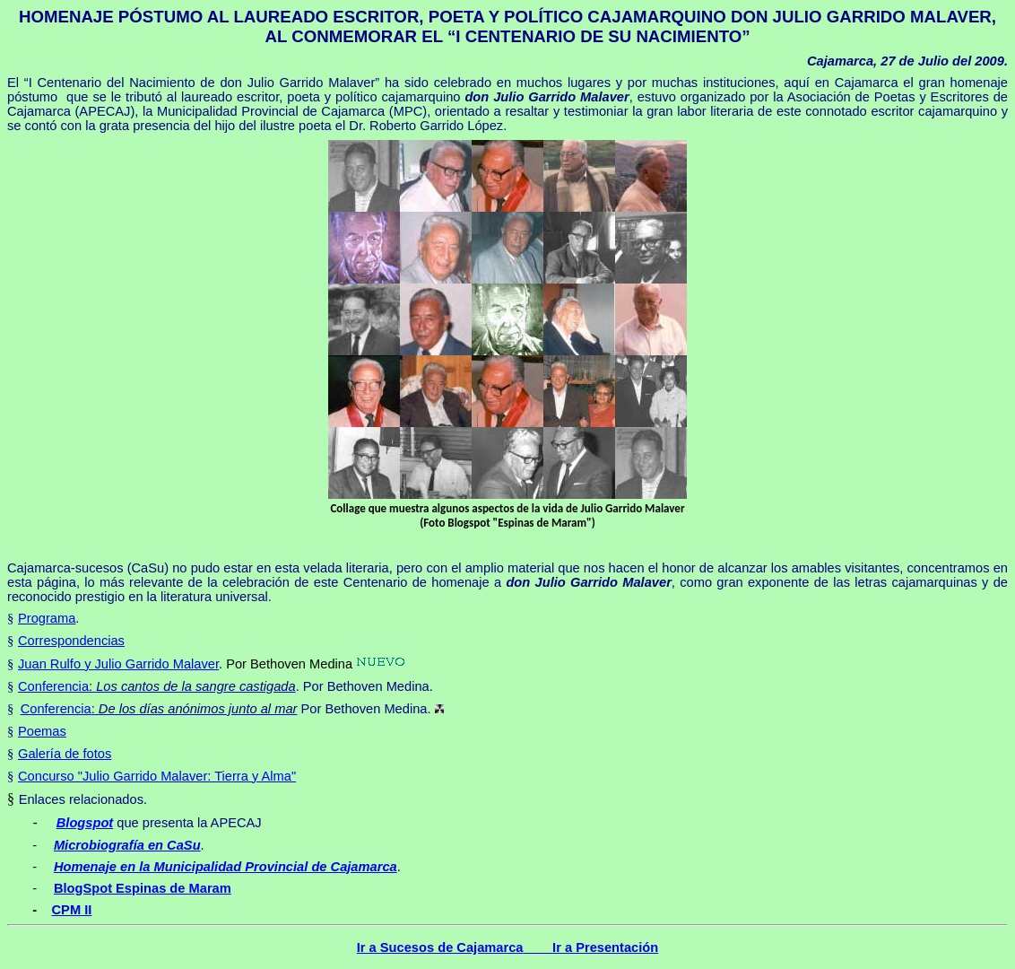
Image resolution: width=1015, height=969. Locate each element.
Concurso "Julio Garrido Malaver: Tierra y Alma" (157, 776)
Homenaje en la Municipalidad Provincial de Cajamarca (225, 867)
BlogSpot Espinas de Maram (142, 888)
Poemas (42, 731)
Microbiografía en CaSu (127, 845)
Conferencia (53, 686)
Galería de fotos (64, 753)
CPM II (72, 910)
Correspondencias (71, 640)
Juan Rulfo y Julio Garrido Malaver (118, 664)
